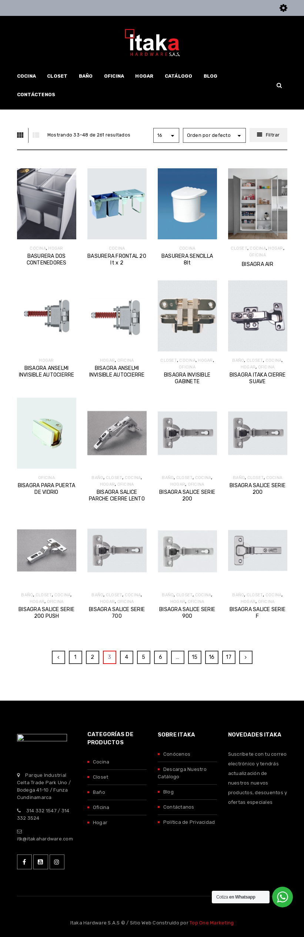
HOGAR (55, 248)
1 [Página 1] (75, 657)
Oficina (101, 807)
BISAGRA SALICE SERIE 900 (187, 612)
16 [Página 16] (212, 657)
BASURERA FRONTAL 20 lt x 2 (116, 259)
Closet (100, 777)
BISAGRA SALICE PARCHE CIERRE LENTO (117, 495)
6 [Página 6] (160, 657)
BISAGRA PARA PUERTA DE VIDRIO (47, 488)
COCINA (38, 248)
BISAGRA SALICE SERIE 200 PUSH (46, 612)
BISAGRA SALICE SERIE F (257, 612)
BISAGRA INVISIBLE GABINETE (187, 378)
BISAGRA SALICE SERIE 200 (187, 495)
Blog (168, 792)
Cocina (101, 762)
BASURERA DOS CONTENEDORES (47, 259)
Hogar (100, 822)
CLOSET (239, 248)
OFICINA (257, 255)
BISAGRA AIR (257, 264)
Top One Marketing (212, 923)
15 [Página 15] (195, 657)
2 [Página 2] (92, 657)
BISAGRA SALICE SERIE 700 (117, 612)
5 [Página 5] (143, 657)
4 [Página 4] (126, 657)
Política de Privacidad (189, 822)
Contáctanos (178, 807)
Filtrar (273, 135)
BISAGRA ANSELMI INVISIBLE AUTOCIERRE (46, 371)
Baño (99, 792)
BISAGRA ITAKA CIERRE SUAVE (258, 378)
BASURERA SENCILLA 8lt (187, 259)
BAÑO (238, 360)
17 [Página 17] (228, 657)
